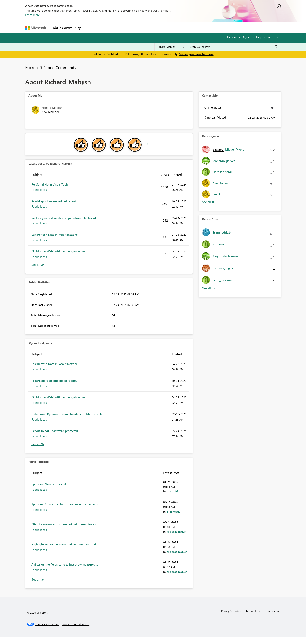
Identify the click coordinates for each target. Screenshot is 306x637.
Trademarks (272, 611)
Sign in (246, 37)
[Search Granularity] (171, 47)
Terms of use (253, 611)
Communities (140, 27)
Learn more (32, 15)
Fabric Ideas (39, 190)
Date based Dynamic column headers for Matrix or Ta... (68, 414)
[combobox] (234, 47)
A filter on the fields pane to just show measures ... (64, 564)
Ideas (123, 27)
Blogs (158, 27)
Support (189, 27)
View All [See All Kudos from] (208, 288)
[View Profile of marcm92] (172, 491)
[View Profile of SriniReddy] (173, 511)
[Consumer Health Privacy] (76, 624)
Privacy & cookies (231, 611)
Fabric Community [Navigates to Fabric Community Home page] (66, 27)
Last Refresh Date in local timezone (54, 234)
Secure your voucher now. (196, 54)
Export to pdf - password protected (54, 431)
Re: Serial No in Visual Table (49, 184)
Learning (173, 27)
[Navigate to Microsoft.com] (35, 28)
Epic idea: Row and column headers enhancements (65, 504)
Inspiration (107, 27)
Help (259, 37)
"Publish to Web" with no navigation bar (58, 251)
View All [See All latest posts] (37, 264)
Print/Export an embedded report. (54, 201)
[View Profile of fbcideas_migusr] (177, 531)
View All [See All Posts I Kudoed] (37, 579)
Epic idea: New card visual (48, 484)
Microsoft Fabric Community (50, 67)
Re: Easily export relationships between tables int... (64, 218)
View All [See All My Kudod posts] (37, 444)
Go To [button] (271, 37)
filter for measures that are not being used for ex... (64, 524)
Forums (89, 27)
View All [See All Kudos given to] (208, 202)
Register (232, 37)
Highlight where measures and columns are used (63, 544)
